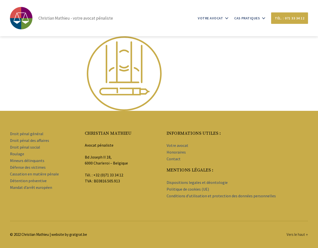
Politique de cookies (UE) (188, 189)
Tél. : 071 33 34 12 (289, 18)
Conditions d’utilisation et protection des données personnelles (221, 195)
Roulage (17, 153)
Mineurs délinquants (27, 160)
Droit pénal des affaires (29, 140)
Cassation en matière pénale (34, 173)
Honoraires (176, 152)
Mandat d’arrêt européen (31, 187)
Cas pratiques (247, 18)
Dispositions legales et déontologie (197, 182)
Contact (174, 158)
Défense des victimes (28, 167)
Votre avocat (210, 18)
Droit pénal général (26, 133)
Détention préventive (28, 180)
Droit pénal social (25, 147)
